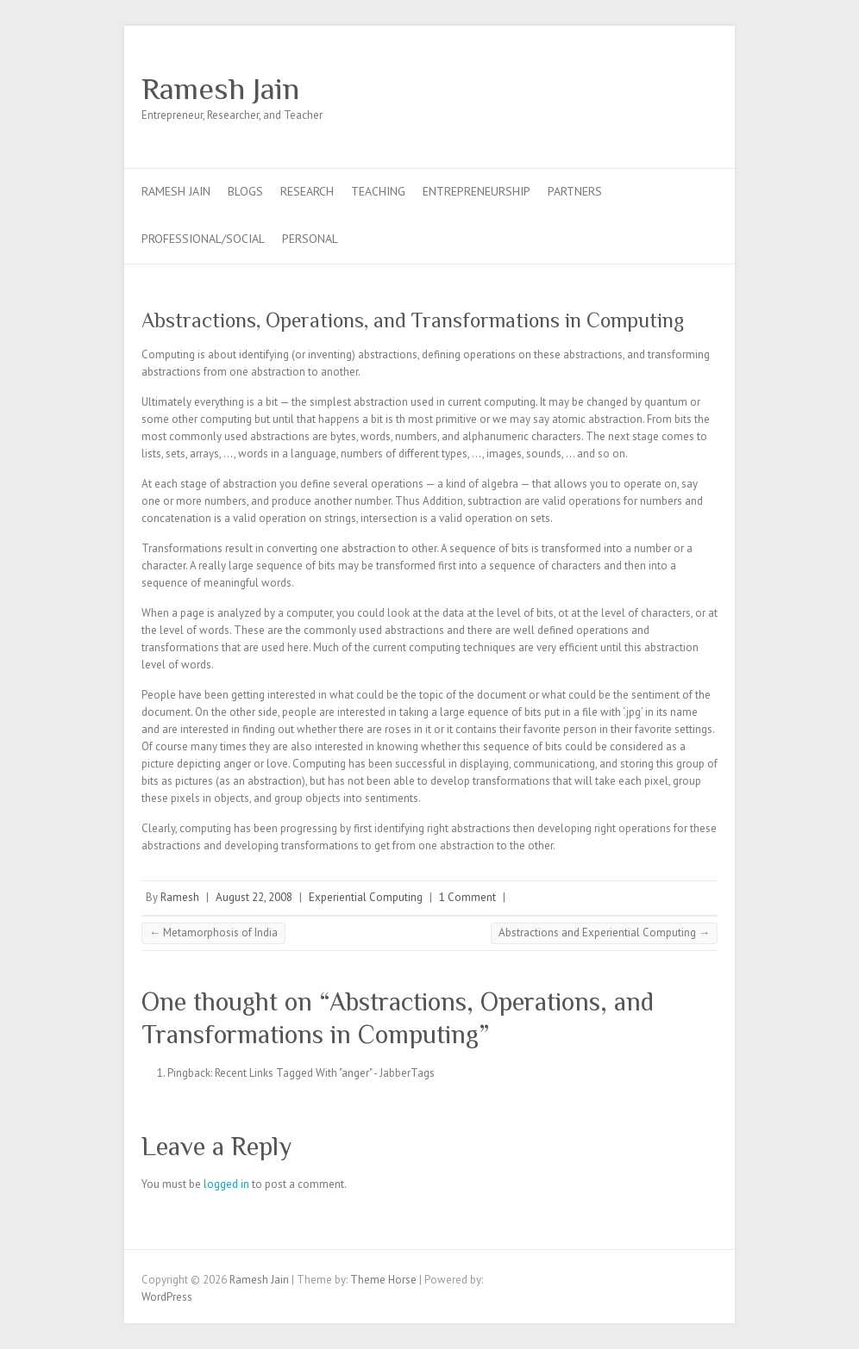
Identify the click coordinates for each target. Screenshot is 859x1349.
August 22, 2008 (254, 897)
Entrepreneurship (476, 191)
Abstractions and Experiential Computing (604, 932)
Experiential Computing (366, 897)
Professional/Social (203, 238)
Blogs (245, 191)
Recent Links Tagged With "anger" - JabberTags (325, 1073)
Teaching (378, 191)
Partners (575, 191)
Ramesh (179, 897)
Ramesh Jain (220, 88)
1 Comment (467, 897)
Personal (310, 238)
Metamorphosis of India (213, 932)
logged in (226, 1184)
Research (307, 191)
